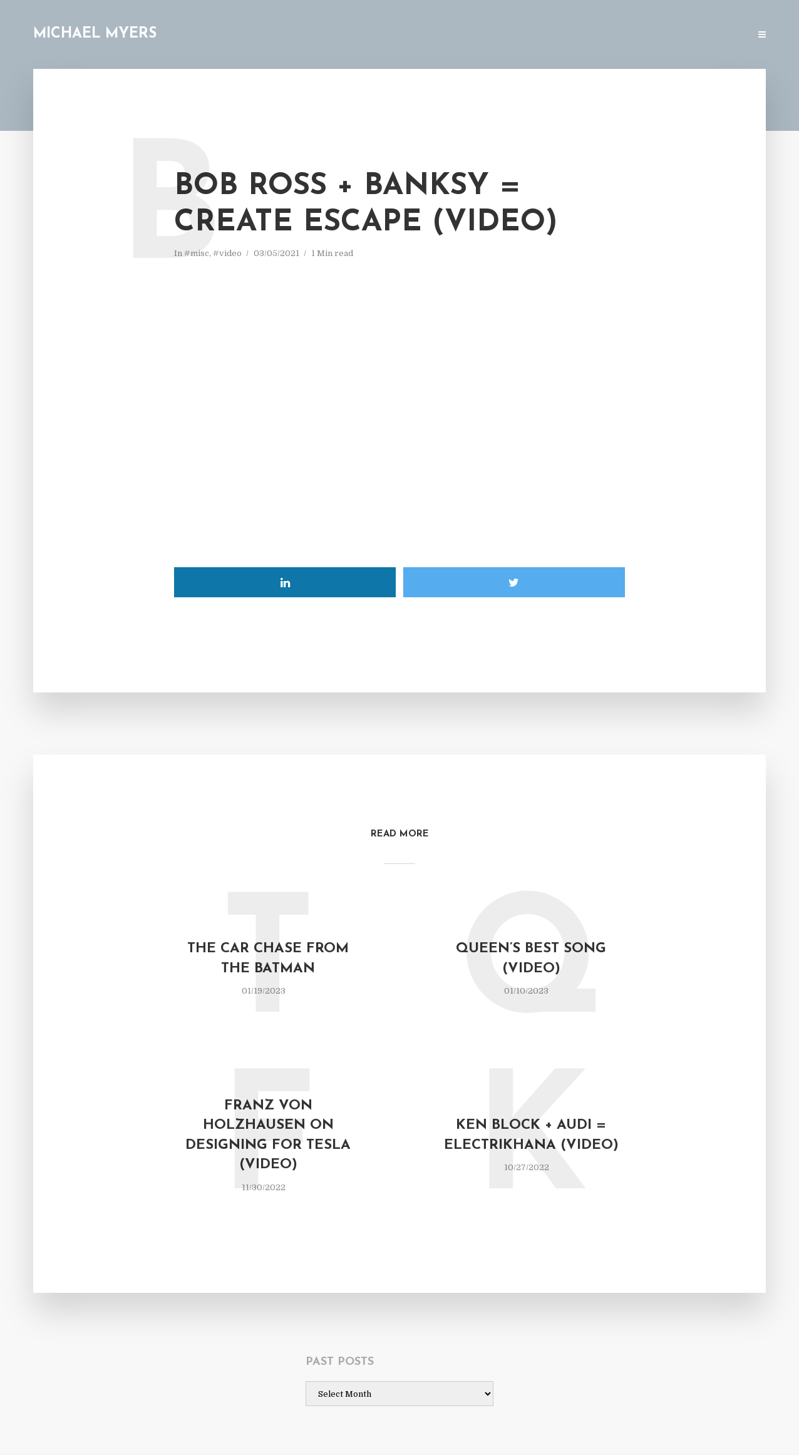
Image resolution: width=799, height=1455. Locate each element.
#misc (196, 253)
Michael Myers (95, 34)
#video (227, 253)
